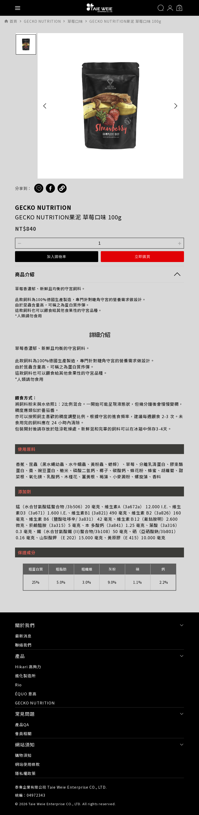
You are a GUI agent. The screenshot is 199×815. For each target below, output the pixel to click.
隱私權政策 (25, 773)
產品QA (22, 724)
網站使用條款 (27, 764)
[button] (45, 106)
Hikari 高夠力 (28, 666)
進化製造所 (25, 675)
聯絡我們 (23, 645)
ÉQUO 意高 (26, 693)
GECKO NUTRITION (43, 207)
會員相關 (23, 733)
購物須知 (23, 755)
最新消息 (23, 636)
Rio (18, 684)
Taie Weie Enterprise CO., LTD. (55, 803)
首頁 (13, 21)
